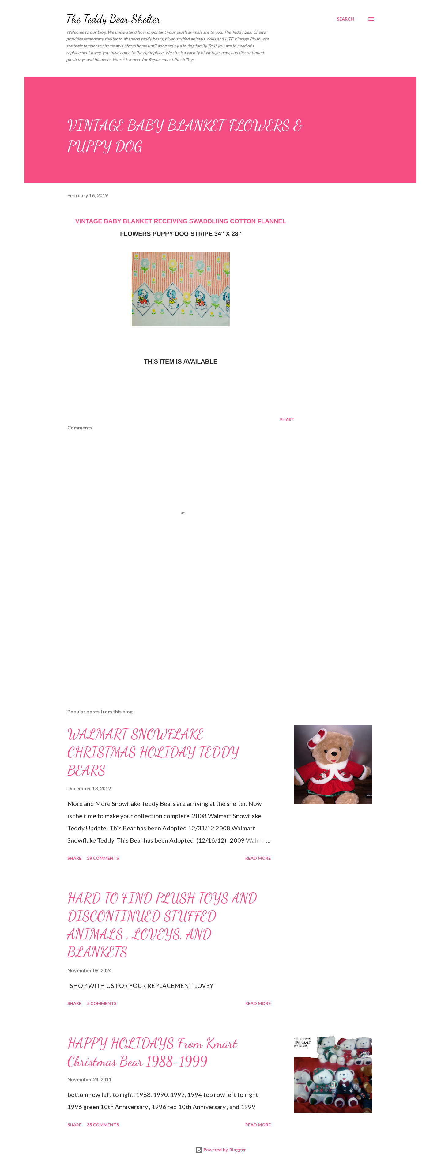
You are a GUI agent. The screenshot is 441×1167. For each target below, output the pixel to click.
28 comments (103, 858)
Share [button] (287, 419)
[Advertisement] (170, 632)
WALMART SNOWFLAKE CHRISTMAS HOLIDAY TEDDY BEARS (153, 752)
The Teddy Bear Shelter (113, 18)
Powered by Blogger (220, 1150)
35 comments (103, 1124)
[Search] (345, 19)
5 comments (101, 1003)
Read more (258, 858)
